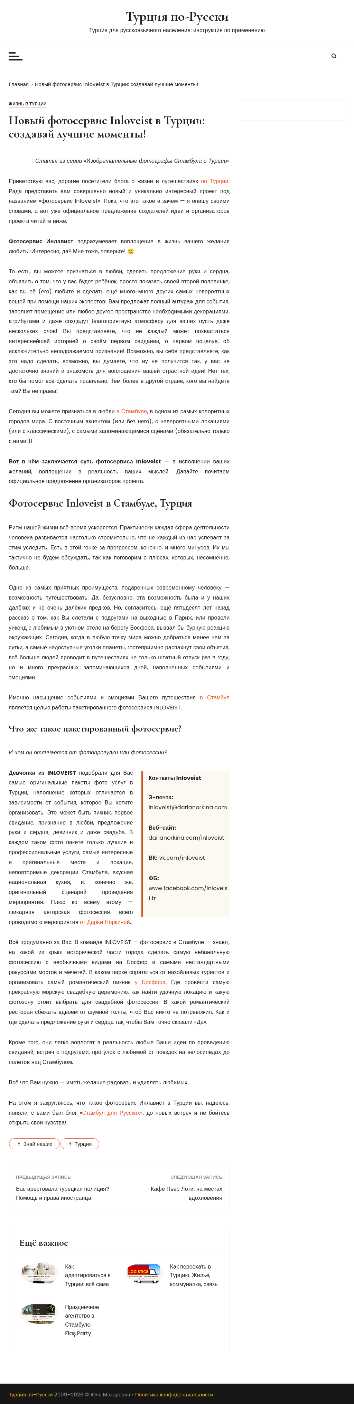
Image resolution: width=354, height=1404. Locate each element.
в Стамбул (215, 697)
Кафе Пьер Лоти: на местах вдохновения (186, 1193)
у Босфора (150, 982)
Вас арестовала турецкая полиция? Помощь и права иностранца (62, 1193)
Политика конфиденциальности (174, 1394)
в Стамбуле (132, 411)
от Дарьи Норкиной (105, 922)
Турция (83, 1144)
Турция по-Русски (177, 16)
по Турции (214, 181)
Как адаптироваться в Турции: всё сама (88, 1275)
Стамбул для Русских (111, 1113)
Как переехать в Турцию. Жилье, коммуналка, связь (194, 1275)
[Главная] (19, 84)
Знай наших (37, 1144)
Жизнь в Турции (28, 104)
